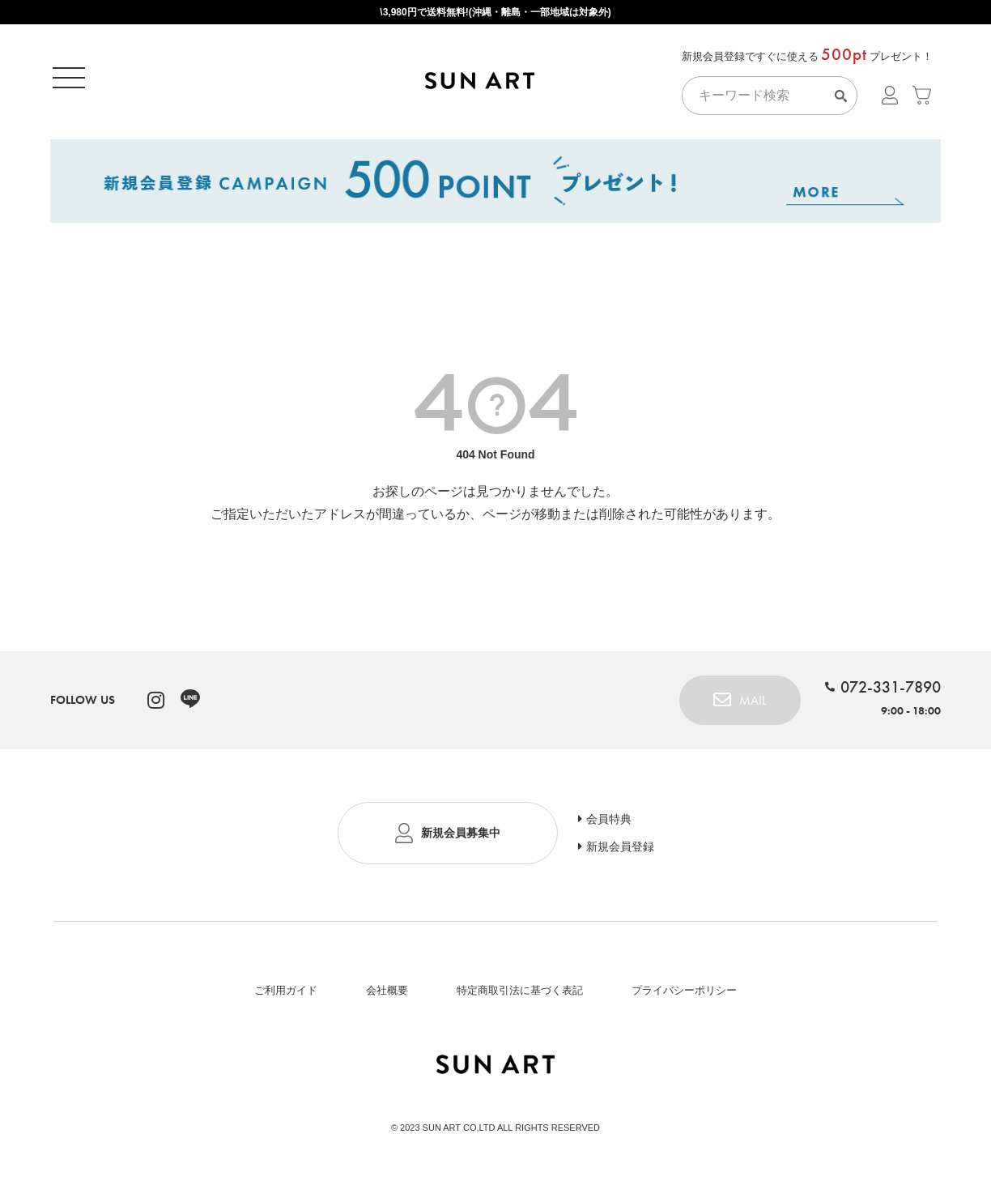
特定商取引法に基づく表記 (520, 996)
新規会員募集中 (460, 838)
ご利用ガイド (285, 996)
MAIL (753, 705)
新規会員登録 (620, 852)
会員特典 (609, 824)
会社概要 (387, 996)
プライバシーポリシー (684, 996)
